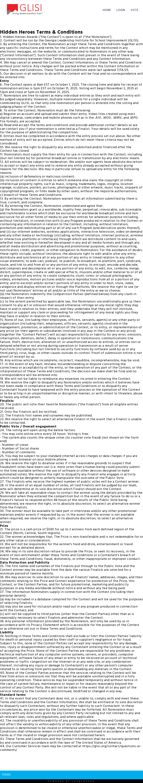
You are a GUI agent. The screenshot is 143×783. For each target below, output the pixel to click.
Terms (6, 775)
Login (121, 10)
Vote (134, 10)
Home (107, 10)
